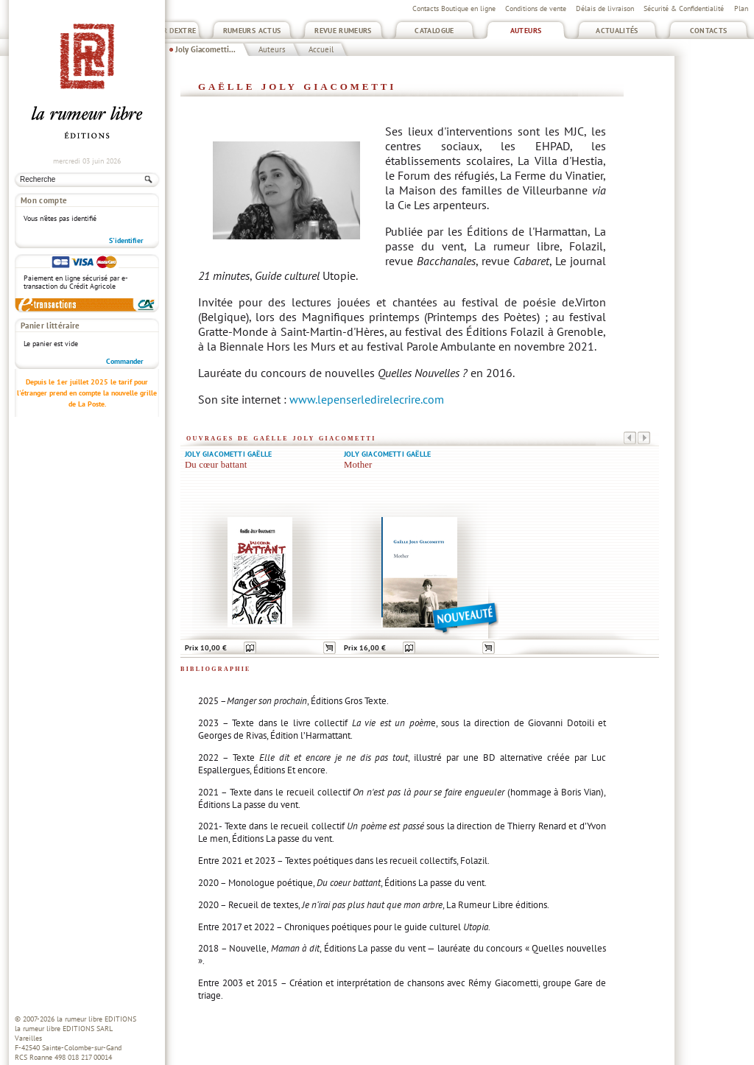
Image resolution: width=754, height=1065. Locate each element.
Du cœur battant (216, 465)
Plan (741, 8)
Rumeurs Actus (252, 30)
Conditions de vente (535, 8)
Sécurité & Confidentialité (684, 8)
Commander (125, 361)
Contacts (708, 30)
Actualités (617, 30)
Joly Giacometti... (205, 49)
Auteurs (526, 30)
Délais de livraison (605, 8)
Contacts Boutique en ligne (454, 8)
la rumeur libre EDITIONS (96, 1019)
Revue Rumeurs (343, 30)
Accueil (321, 49)
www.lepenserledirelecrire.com (366, 399)
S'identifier (126, 240)
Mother (358, 465)
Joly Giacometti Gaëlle (228, 454)
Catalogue (434, 30)
